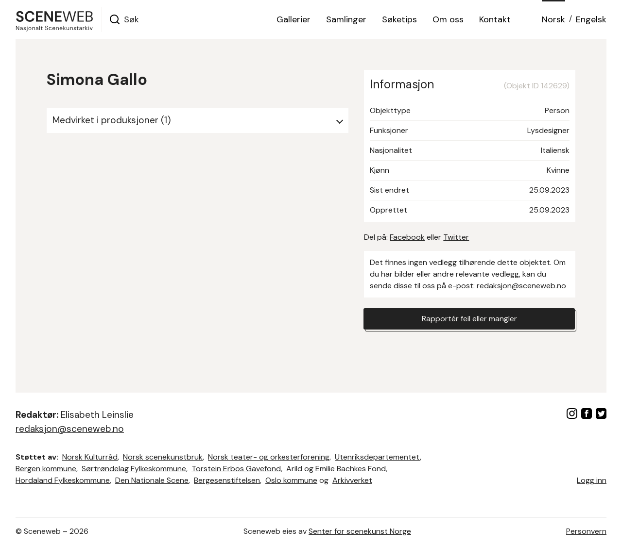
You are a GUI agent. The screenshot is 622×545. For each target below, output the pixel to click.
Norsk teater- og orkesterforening (268, 457)
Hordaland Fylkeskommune (63, 480)
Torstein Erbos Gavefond (236, 468)
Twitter (456, 237)
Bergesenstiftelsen (227, 480)
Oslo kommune (291, 480)
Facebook (407, 237)
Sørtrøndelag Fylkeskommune (134, 468)
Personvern (586, 531)
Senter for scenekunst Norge (360, 531)
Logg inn (591, 480)
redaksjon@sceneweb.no (521, 286)
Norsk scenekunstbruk (163, 457)
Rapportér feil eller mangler (469, 319)
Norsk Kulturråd (90, 457)
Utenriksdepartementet (377, 457)
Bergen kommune (46, 468)
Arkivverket (352, 480)
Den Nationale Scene (152, 480)
